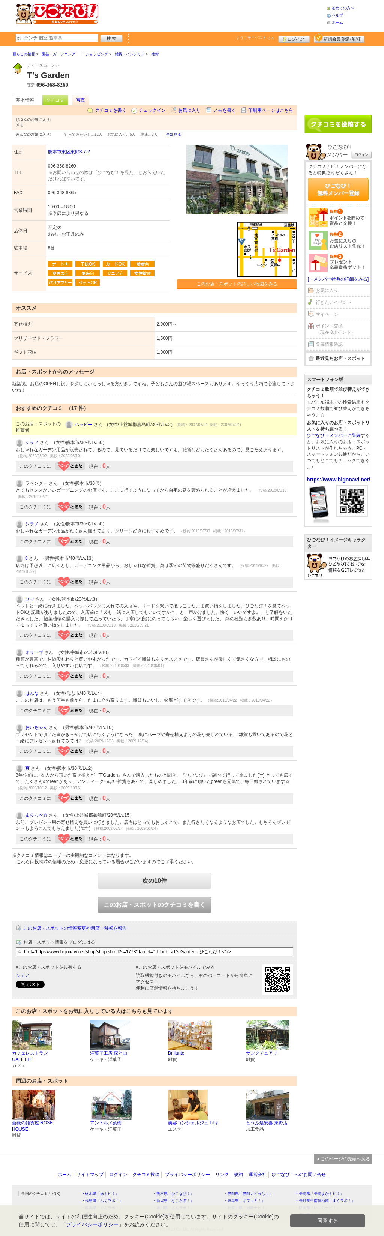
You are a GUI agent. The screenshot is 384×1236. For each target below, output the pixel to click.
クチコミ (55, 100)
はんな (32, 693)
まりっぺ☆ (36, 815)
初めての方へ (343, 8)
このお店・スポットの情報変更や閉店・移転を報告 (75, 928)
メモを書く (224, 110)
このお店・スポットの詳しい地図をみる (237, 283)
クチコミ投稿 (145, 1174)
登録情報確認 (329, 344)
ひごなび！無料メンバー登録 (338, 189)
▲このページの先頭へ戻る (343, 1158)
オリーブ (34, 652)
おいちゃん (36, 727)
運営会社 (258, 1174)
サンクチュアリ (262, 1053)
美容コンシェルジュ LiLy (193, 1122)
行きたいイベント (334, 302)
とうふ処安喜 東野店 (267, 1122)
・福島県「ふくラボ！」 (102, 1200)
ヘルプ (337, 15)
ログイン (294, 38)
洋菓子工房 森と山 (108, 1053)
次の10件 (154, 881)
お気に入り (189, 110)
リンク (222, 1174)
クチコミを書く (110, 110)
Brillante (176, 1053)
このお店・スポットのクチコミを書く (155, 905)
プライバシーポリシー (187, 1174)
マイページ (327, 314)
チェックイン (152, 110)
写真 (80, 100)
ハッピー (84, 424)
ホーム (337, 22)
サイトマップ (90, 1174)
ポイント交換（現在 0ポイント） (336, 329)
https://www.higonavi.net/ (338, 480)
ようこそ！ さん (255, 38)
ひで (29, 599)
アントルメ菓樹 (106, 1122)
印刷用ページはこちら (270, 110)
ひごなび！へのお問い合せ (299, 1174)
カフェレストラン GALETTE (30, 1056)
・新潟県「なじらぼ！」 (173, 1200)
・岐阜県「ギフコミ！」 (244, 1200)
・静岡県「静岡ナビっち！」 (248, 1193)
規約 (238, 1174)
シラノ (32, 442)
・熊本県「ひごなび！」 (173, 1193)
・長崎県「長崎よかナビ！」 (319, 1193)
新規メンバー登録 (339, 38)
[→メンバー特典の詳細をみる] (338, 279)
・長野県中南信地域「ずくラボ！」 (325, 1200)
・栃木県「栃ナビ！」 (100, 1193)
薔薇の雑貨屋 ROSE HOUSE (32, 1126)
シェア (22, 975)
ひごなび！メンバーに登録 (334, 435)
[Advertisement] (212, 15)
